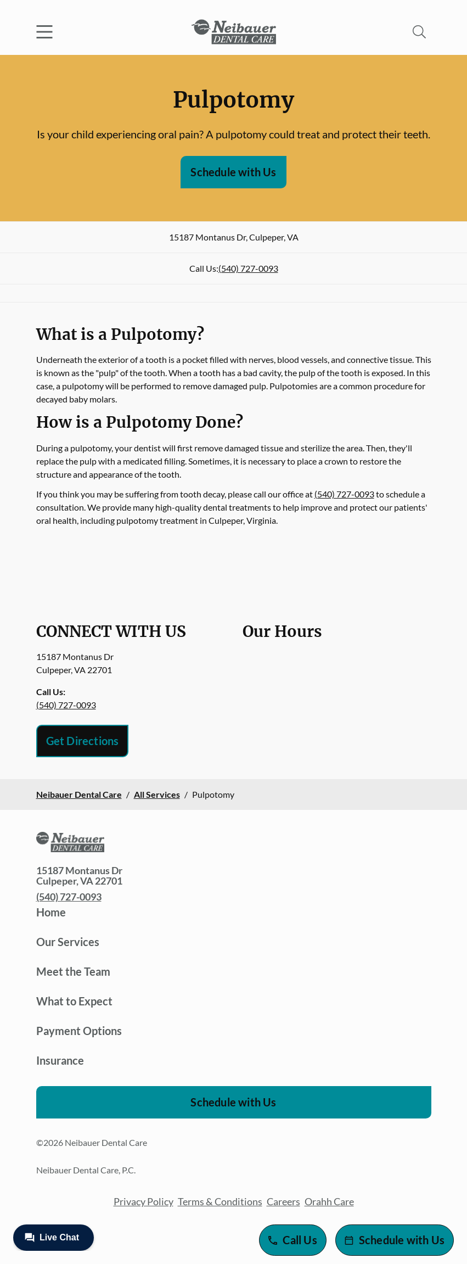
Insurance (60, 1060)
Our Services (67, 941)
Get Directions (82, 740)
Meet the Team (73, 971)
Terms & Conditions (220, 1201)
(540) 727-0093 (248, 268)
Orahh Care (329, 1201)
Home (51, 912)
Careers (283, 1201)
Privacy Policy (143, 1201)
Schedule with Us (233, 171)
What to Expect (74, 1001)
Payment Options (79, 1030)
